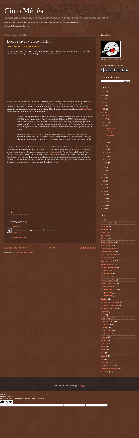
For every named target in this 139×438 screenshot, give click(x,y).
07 (104, 208)
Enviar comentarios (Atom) (24, 253)
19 (104, 167)
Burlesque (104, 239)
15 (104, 181)
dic (106, 115)
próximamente (54, 152)
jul (106, 146)
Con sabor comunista (108, 251)
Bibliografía (105, 232)
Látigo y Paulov (106, 318)
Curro (15, 227)
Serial (103, 353)
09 (104, 202)
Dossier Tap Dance (107, 286)
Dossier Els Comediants (109, 267)
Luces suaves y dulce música (110, 130)
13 (104, 188)
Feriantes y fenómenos (109, 308)
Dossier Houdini (106, 274)
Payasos (104, 346)
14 (104, 184)
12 (104, 191)
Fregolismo (105, 312)
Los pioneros (105, 324)
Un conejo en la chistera (109, 369)
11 (104, 195)
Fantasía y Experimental (109, 305)
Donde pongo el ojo (108, 261)
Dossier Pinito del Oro (108, 283)
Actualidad (104, 226)
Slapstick (104, 356)
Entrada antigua (88, 248)
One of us (104, 343)
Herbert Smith (78, 149)
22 (104, 105)
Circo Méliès (23, 11)
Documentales (106, 258)
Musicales (16, 215)
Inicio (52, 248)
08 (104, 205)
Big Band (104, 236)
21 (104, 109)
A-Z (102, 220)
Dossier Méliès (106, 277)
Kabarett (104, 315)
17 (104, 174)
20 (104, 112)
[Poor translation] (9, 402)
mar (106, 156)
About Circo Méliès (107, 223)
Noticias (103, 340)
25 (104, 95)
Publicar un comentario (18, 238)
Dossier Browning (107, 264)
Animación (104, 229)
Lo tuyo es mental (107, 321)
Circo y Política (106, 245)
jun (106, 149)
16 (104, 177)
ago (106, 142)
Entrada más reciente (15, 248)
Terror (103, 359)
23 (104, 102)
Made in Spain (106, 331)
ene (106, 163)
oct (106, 122)
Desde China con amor (109, 255)
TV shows (104, 362)
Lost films (104, 327)
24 (104, 99)
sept (107, 126)
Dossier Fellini (106, 270)
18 (104, 171)
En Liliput (104, 299)
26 (104, 92)
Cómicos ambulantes (108, 248)
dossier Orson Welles (108, 280)
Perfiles (103, 350)
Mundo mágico (106, 334)
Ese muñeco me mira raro (110, 302)
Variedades (25, 215)
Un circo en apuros (107, 365)
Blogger (82, 386)
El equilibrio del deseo (108, 289)
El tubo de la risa (107, 296)
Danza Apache (87, 109)
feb (106, 159)
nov (106, 119)
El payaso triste (106, 293)
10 (104, 198)
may (107, 152)
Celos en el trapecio (108, 242)
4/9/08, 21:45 (17, 233)
